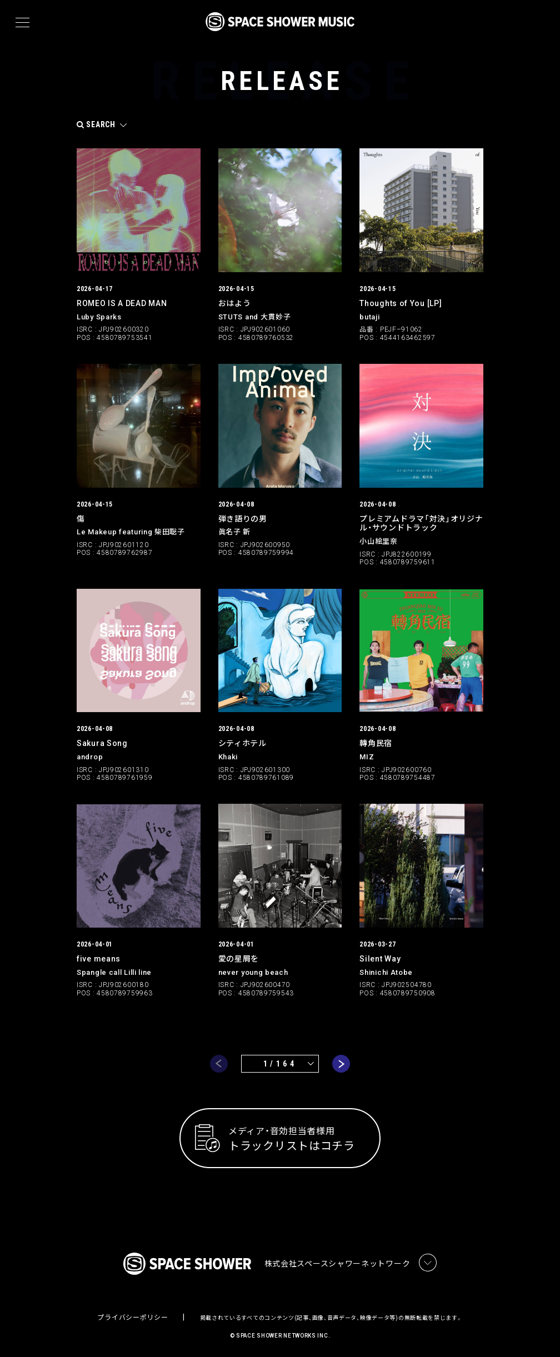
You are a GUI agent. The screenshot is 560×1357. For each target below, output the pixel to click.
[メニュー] (22, 23)
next (341, 1061)
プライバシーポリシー (132, 1316)
